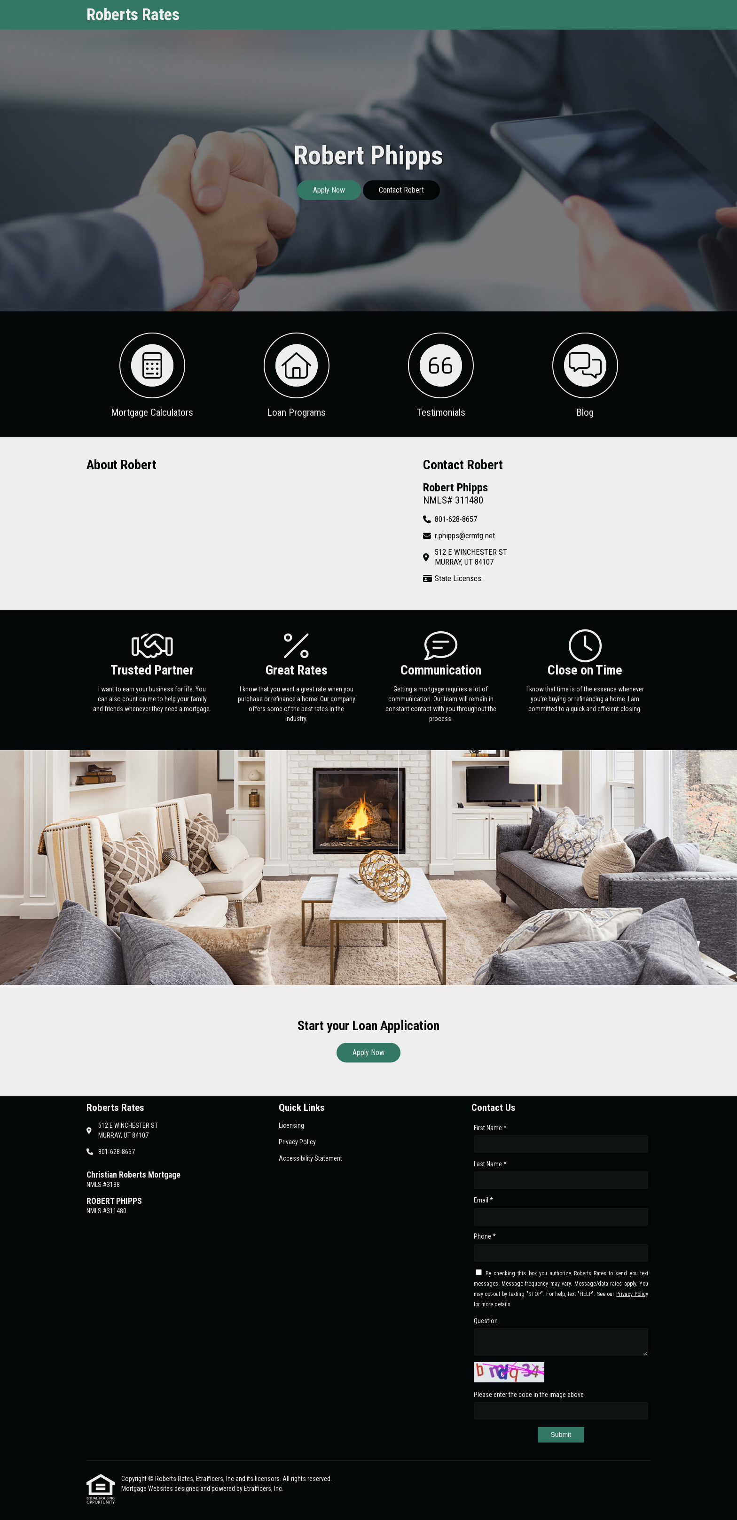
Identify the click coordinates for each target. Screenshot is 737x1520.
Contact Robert (401, 190)
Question (486, 1321)
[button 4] (585, 374)
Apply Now (329, 190)
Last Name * (490, 1164)
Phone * (485, 1236)
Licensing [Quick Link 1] (291, 1125)
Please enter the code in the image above (529, 1394)
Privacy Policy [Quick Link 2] (297, 1142)
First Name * (490, 1128)
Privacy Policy (632, 1294)
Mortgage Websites (147, 1488)
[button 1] (152, 374)
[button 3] (440, 374)
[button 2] (296, 374)
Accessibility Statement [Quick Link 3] (310, 1158)
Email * (483, 1200)
